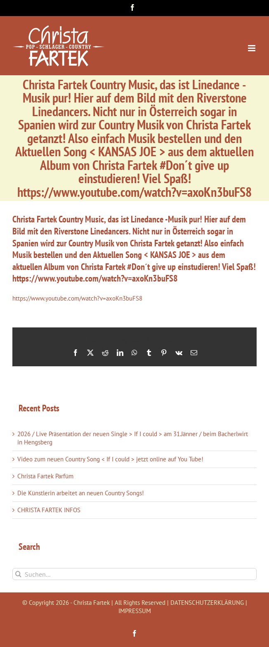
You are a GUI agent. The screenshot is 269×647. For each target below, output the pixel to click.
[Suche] (18, 574)
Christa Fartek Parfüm (45, 476)
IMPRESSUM (134, 611)
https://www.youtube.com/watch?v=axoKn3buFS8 (77, 298)
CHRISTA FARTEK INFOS (48, 510)
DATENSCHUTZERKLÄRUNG (207, 602)
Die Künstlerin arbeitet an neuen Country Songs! (80, 493)
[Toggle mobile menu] (252, 48)
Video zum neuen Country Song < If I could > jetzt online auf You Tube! (110, 459)
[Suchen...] (134, 574)
